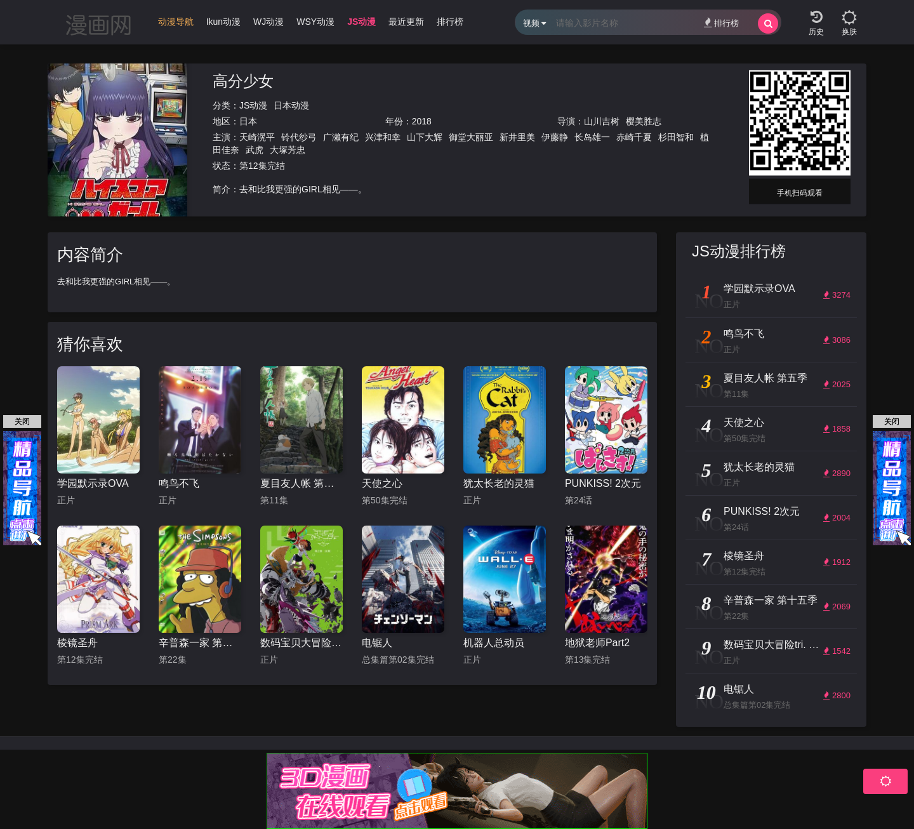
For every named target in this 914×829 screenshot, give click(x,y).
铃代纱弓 (299, 137)
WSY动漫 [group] (315, 22)
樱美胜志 (643, 121)
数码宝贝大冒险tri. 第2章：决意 (301, 642)
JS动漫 (253, 105)
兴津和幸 (383, 137)
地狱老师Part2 (597, 642)
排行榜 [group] (450, 22)
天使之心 (382, 483)
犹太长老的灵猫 (498, 483)
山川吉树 (601, 121)
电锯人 (377, 642)
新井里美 (517, 137)
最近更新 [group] (406, 22)
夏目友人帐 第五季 (301, 483)
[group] (176, 25)
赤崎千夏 (634, 137)
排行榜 (721, 22)
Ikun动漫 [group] (223, 22)
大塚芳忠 (287, 150)
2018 (422, 121)
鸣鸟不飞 (179, 483)
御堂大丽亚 (471, 137)
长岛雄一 (592, 137)
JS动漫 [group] (361, 22)
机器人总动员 (493, 642)
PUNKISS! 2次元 (603, 483)
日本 (248, 121)
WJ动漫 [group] (268, 22)
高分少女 (243, 81)
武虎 (254, 150)
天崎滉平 (257, 137)
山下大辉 (424, 137)
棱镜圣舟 (77, 642)
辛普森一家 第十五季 (200, 642)
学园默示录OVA (93, 483)
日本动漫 (291, 105)
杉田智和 (676, 137)
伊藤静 (554, 137)
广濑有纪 (341, 137)
